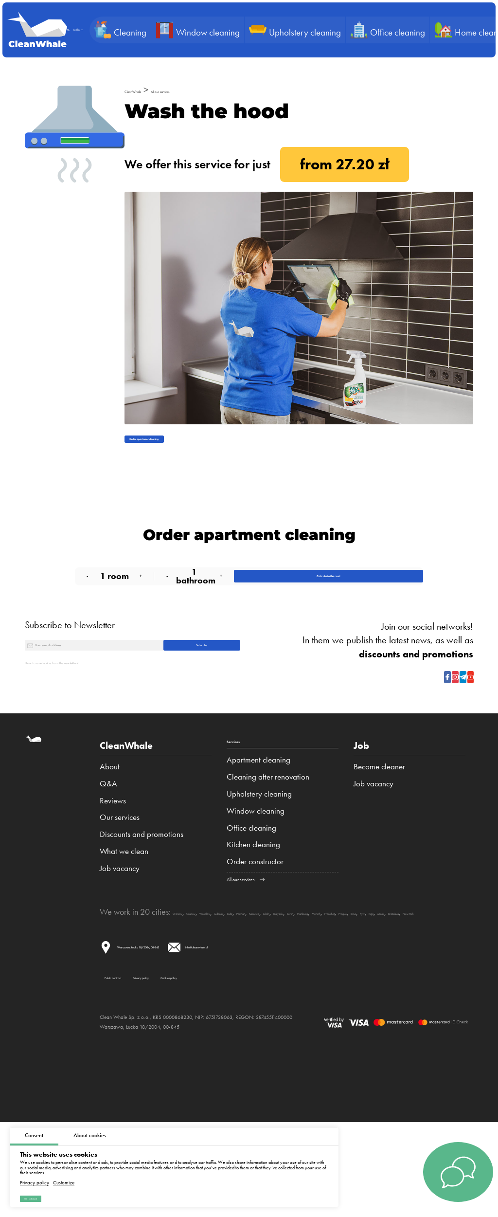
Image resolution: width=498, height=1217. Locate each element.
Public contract (139, 1063)
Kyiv (250, 987)
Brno (231, 987)
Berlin (449, 978)
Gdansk (282, 978)
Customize (63, 1174)
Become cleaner (379, 827)
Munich (147, 987)
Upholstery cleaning (259, 861)
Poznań (331, 978)
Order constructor (255, 928)
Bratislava (321, 987)
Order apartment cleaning (179, 446)
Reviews (113, 861)
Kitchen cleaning (253, 911)
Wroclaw (250, 978)
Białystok (420, 978)
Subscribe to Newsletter (70, 660)
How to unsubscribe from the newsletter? (101, 722)
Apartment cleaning (258, 827)
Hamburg (115, 987)
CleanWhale (148, 89)
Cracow (217, 978)
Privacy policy (34, 1174)
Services (245, 806)
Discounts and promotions (141, 894)
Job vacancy (120, 928)
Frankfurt (178, 987)
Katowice (362, 978)
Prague (208, 987)
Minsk (290, 987)
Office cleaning (251, 894)
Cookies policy (307, 1063)
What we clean (124, 911)
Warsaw (186, 978)
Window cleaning (256, 877)
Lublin (391, 978)
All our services (210, 89)
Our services (120, 877)
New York (358, 987)
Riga (268, 987)
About (110, 827)
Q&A (108, 844)
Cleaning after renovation (268, 844)
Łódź (307, 978)
